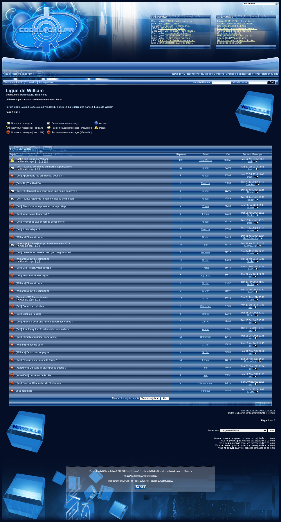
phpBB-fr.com (186, 471)
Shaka (250, 261)
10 (45, 161)
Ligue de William (25, 90)
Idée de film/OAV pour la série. (232, 38)
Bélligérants (40, 95)
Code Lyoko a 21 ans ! (168, 23)
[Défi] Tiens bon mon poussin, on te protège (41, 206)
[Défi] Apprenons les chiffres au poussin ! (40, 175)
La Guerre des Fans (79, 107)
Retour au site (270, 73)
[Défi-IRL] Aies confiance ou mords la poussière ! (44, 166)
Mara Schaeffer (250, 238)
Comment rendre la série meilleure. (234, 31)
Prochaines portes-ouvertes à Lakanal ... (237, 28)
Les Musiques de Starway (230, 43)
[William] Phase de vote (29, 237)
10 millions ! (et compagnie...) (177, 26)
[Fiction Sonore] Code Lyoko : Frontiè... (236, 40)
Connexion (30, 82)
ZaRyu (205, 321)
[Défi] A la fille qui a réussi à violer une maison (42, 329)
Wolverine (205, 306)
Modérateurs (26, 95)
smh (250, 161)
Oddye (250, 192)
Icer (205, 244)
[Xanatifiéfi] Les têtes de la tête (33, 375)
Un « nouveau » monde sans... (180, 31)
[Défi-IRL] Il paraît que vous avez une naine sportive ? (46, 191)
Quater (250, 215)
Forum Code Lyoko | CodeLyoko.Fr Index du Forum (35, 107)
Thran (205, 206)
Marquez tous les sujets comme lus (258, 410)
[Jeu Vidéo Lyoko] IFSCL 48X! (232, 26)
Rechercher (194, 73)
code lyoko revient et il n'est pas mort (235, 35)
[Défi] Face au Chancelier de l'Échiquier (38, 383)
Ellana (205, 214)
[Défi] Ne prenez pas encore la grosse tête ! (40, 221)
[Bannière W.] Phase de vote (32, 297)
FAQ (183, 73)
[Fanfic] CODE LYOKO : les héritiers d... (236, 21)
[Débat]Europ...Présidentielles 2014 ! (51, 243)
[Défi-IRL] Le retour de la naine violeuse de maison (45, 198)
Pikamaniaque (205, 383)
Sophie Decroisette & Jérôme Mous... (175, 43)
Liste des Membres (213, 73)
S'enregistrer (45, 82)
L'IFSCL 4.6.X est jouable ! (172, 28)
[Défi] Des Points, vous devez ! (33, 267)
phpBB (102, 471)
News (175, 73)
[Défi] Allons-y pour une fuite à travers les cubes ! (44, 321)
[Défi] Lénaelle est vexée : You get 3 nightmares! (43, 252)
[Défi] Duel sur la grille (28, 314)
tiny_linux (206, 275)
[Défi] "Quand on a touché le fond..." (36, 360)
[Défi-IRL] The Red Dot (28, 183)
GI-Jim (205, 237)
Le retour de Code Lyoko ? (178, 33)
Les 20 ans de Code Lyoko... (179, 35)
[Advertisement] (140, 503)
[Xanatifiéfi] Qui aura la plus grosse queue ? (41, 367)
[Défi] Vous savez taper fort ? (32, 214)
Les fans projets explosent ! (178, 38)
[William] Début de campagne (32, 258)
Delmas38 (205, 337)
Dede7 (250, 177)
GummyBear (250, 246)
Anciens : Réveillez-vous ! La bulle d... (235, 23)
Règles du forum (22, 73)
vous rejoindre (24, 390)
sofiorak (205, 390)
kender (205, 168)
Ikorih (250, 169)
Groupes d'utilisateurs (238, 73)
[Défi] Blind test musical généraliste (36, 337)
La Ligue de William (36, 159)
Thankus (205, 183)
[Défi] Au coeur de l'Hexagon (32, 275)
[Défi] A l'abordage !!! (28, 229)
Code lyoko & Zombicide (229, 33)
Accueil (7, 73)
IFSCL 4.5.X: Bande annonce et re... (177, 40)
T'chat (256, 73)
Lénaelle (205, 252)
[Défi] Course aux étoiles (30, 306)
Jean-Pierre (205, 160)
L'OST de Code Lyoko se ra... (179, 21)
